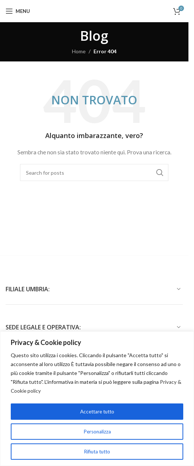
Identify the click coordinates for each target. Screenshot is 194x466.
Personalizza (97, 431)
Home (79, 51)
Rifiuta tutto (97, 451)
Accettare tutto (97, 411)
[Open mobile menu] (18, 11)
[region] (97, 399)
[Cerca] (94, 172)
